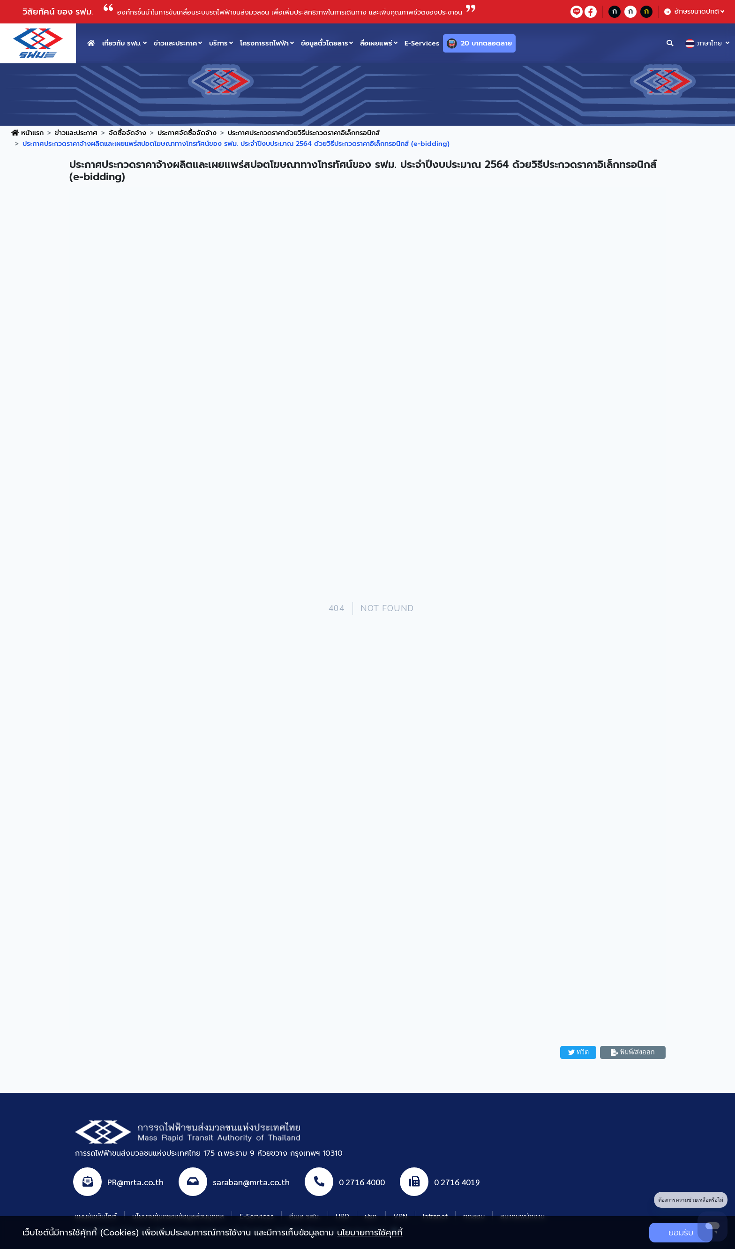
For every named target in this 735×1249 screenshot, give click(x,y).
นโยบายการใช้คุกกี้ (370, 1232)
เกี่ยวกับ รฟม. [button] (122, 43)
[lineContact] (576, 12)
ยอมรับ (680, 1232)
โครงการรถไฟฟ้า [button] (264, 43)
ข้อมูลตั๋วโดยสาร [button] (324, 43)
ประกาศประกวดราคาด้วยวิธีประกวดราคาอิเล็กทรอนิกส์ (304, 133)
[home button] (90, 43)
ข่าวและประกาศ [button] (175, 43)
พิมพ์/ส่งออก (633, 1052)
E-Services (422, 43)
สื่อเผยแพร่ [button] (376, 43)
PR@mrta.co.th (135, 1181)
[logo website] (38, 43)
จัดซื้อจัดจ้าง (127, 133)
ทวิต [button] (578, 1052)
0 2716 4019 (457, 1181)
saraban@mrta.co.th (251, 1181)
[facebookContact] (591, 12)
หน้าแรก (27, 133)
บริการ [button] (218, 43)
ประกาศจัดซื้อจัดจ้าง (187, 133)
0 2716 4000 (362, 1181)
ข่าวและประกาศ (76, 133)
